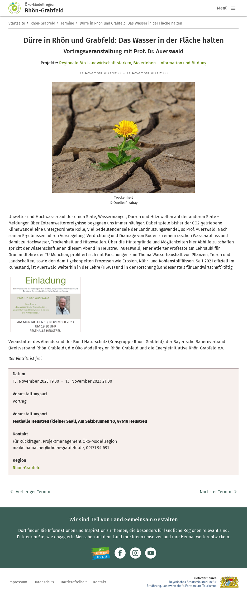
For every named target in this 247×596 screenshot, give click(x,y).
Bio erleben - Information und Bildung (169, 62)
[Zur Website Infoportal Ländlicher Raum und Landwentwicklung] (100, 553)
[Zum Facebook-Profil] (120, 553)
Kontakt (99, 582)
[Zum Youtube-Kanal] (150, 553)
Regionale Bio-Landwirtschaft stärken (95, 62)
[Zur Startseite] (16, 8)
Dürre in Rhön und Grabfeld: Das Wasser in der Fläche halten (131, 23)
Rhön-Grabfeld (43, 23)
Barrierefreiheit (74, 582)
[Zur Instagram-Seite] (135, 553)
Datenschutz (44, 582)
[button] (233, 8)
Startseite (16, 23)
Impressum (17, 582)
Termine (67, 23)
